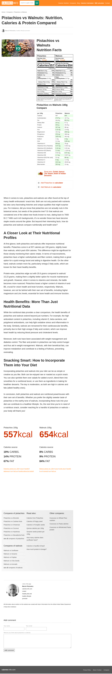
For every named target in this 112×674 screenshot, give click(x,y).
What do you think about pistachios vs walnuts (17, 632)
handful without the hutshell (26, 471)
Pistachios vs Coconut (11, 528)
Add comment (9, 650)
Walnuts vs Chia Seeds (11, 561)
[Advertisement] (18, 76)
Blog (78, 3)
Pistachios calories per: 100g (11, 468)
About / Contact (97, 670)
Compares (73, 3)
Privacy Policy (87, 670)
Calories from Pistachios (35, 518)
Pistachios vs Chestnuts (12, 525)
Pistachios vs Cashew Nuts (13, 521)
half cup (16, 471)
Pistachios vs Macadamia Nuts (14, 535)
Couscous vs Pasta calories (59, 524)
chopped (45, 471)
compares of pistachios (16, 538)
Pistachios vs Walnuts (20, 12)
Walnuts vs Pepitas (10, 557)
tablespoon (7, 471)
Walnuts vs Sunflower (11, 550)
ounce (22, 468)
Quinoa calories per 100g (35, 528)
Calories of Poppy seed (34, 521)
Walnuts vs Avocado (10, 564)
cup (12, 471)
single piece (62, 468)
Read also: (55, 173)
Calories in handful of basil (36, 546)
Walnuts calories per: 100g (46, 468)
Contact (107, 3)
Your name (7, 626)
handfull (27, 468)
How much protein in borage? (37, 549)
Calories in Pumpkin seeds (36, 525)
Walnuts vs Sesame (10, 554)
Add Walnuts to (51, 187)
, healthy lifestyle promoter (17, 30)
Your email (29, 626)
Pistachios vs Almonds (11, 518)
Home (3, 12)
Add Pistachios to (52, 183)
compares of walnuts (15, 568)
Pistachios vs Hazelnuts (12, 532)
